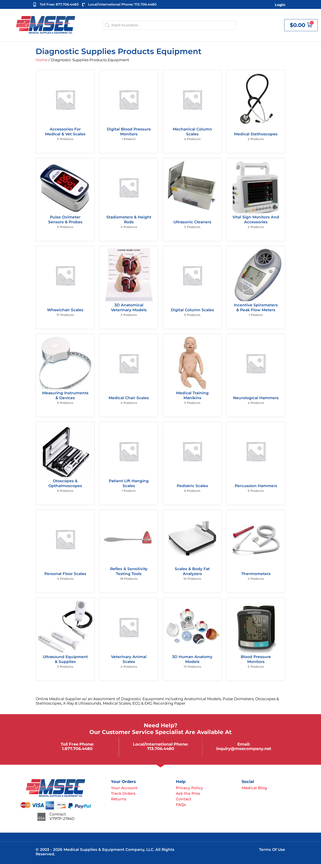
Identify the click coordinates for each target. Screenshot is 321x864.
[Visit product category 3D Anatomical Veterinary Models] (129, 287)
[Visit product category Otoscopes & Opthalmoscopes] (65, 463)
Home (41, 60)
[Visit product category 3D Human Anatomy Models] (192, 639)
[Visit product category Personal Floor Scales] (65, 551)
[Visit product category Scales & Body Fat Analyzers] (192, 551)
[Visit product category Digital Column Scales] (192, 287)
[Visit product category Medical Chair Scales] (129, 375)
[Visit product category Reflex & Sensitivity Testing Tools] (129, 551)
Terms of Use (272, 849)
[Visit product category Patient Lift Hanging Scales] (129, 463)
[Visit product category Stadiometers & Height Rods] (129, 199)
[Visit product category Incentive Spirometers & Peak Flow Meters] (256, 287)
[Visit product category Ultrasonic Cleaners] (192, 199)
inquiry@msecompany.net (243, 748)
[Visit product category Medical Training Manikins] (192, 375)
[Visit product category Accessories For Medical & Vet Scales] (65, 111)
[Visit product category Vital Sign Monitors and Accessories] (256, 199)
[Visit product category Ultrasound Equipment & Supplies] (65, 639)
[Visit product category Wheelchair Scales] (65, 287)
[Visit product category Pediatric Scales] (192, 463)
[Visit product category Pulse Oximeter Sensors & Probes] (65, 199)
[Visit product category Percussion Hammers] (256, 463)
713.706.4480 (160, 748)
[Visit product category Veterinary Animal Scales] (129, 639)
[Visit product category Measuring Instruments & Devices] (65, 375)
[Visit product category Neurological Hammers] (256, 375)
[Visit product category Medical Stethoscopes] (256, 111)
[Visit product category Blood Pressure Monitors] (256, 639)
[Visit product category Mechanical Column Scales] (192, 111)
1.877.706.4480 (77, 748)
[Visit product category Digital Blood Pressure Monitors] (129, 111)
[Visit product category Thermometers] (256, 551)
